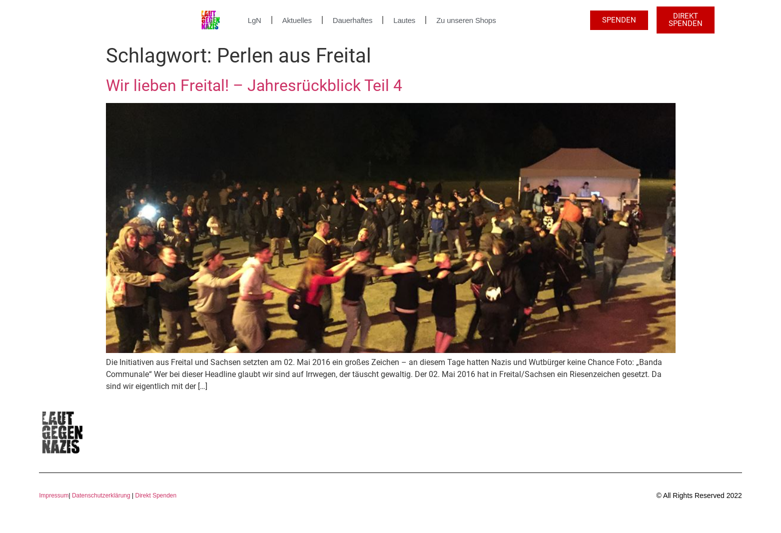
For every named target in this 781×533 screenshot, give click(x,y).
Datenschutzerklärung (101, 495)
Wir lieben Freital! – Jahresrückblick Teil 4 (254, 85)
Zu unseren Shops (466, 20)
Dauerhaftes (353, 20)
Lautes (404, 20)
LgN (254, 20)
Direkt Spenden (154, 495)
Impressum (53, 495)
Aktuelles (297, 20)
